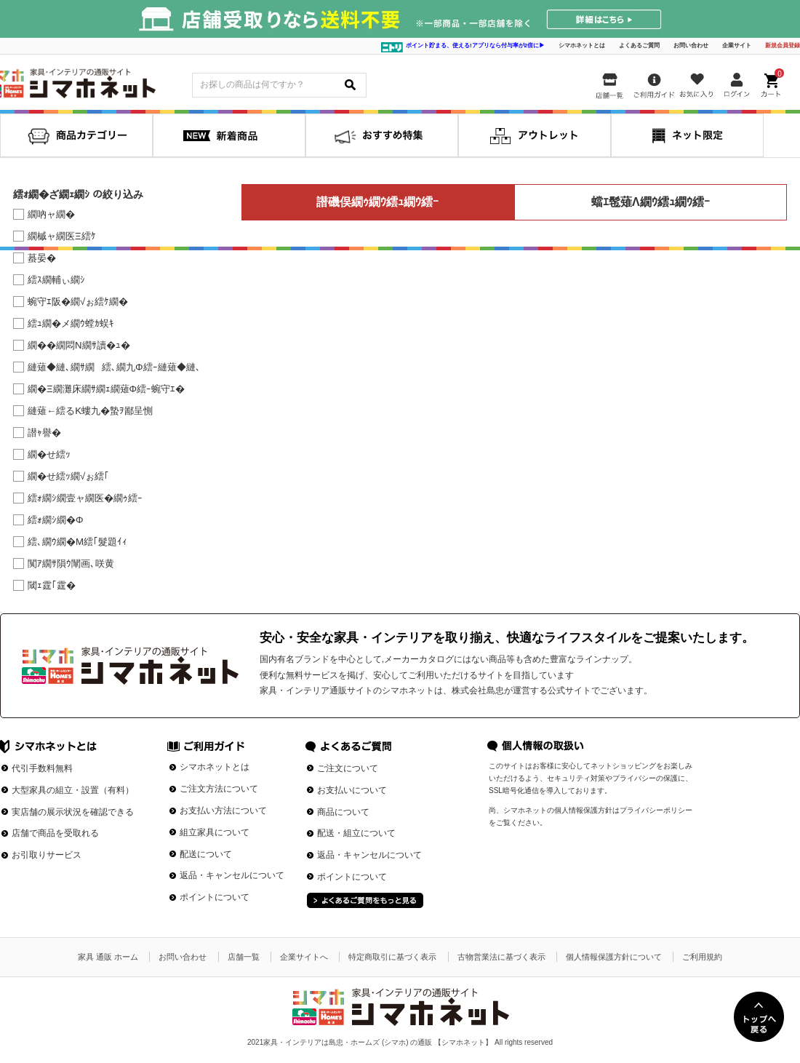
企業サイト (736, 45)
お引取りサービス (46, 855)
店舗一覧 (244, 956)
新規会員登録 (782, 45)
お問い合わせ (690, 45)
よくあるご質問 (639, 45)
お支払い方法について (223, 810)
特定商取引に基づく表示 (392, 956)
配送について (206, 854)
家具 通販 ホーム (108, 956)
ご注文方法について (219, 789)
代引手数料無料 (42, 768)
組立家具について (214, 832)
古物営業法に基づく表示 (501, 956)
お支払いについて (352, 790)
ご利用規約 (702, 956)
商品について (343, 812)
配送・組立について (356, 833)
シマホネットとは (582, 45)
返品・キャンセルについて (232, 875)
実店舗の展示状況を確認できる (73, 812)
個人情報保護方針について (614, 956)
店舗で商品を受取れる (55, 833)
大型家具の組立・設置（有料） (73, 790)
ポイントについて (214, 897)
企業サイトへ (304, 956)
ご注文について (347, 768)
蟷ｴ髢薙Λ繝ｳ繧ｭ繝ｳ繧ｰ (650, 202)
